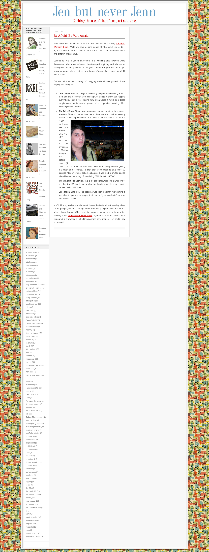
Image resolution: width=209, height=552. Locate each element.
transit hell (30, 504)
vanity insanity (31, 517)
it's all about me (32, 410)
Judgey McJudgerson (34, 417)
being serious (31, 298)
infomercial (30, 407)
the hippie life (31, 491)
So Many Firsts (41, 131)
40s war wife (31, 252)
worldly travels (31, 533)
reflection (29, 459)
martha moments (32, 430)
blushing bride (31, 304)
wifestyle (29, 527)
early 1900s (30, 336)
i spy (28, 398)
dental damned (32, 327)
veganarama (31, 520)
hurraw (29, 391)
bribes (28, 307)
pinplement (30, 443)
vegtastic (29, 524)
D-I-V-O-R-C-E (32, 320)
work (28, 530)
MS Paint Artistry (32, 433)
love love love (31, 420)
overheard (30, 440)
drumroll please (32, 333)
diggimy (29, 330)
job (27, 414)
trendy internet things (34, 507)
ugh (27, 514)
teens (28, 485)
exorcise (29, 339)
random (29, 456)
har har (29, 362)
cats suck (30, 310)
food (27, 352)
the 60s (29, 488)
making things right (33, 424)
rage (27, 453)
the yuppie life (31, 495)
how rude (29, 372)
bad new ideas (32, 291)
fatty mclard (30, 349)
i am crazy (30, 394)
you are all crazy (32, 536)
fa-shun (29, 343)
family (28, 346)
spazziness (30, 478)
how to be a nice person (35, 375)
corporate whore (32, 317)
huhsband (30, 385)
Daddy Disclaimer (33, 323)
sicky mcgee (31, 472)
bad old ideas (31, 294)
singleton (29, 475)
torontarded (30, 501)
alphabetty (30, 281)
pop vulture (30, 449)
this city (29, 498)
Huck (28, 382)
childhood (30, 314)
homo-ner (30, 369)
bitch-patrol (30, 301)
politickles (30, 446)
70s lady (29, 272)
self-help (29, 469)
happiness (30, 359)
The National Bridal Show (80, 215)
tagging (29, 482)
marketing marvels (33, 427)
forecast (29, 356)
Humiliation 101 (32, 388)
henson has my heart (34, 365)
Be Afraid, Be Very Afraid (71, 35)
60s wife (29, 268)
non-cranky (30, 436)
